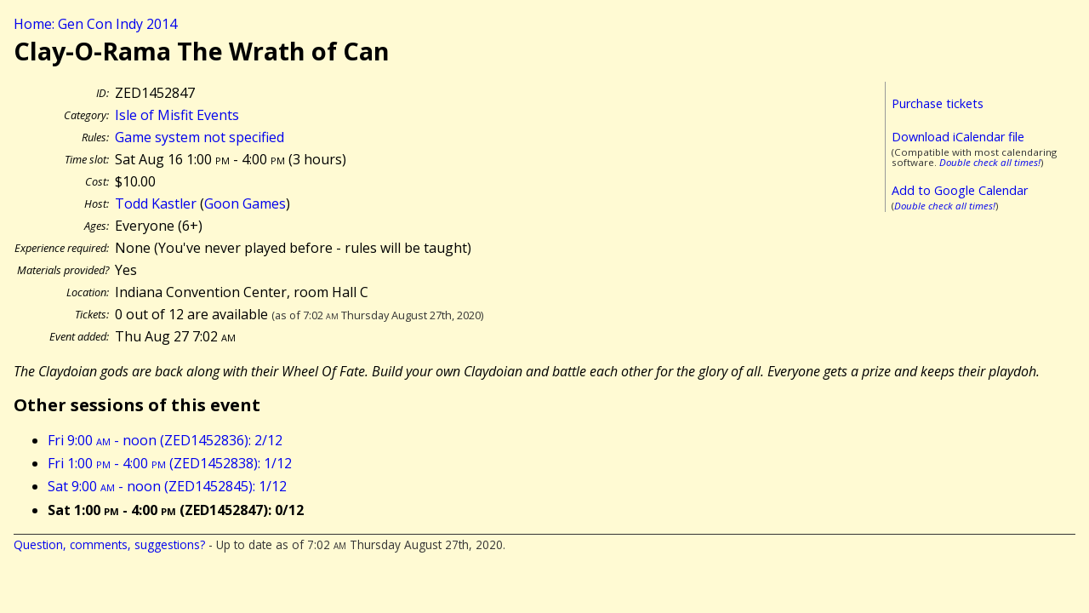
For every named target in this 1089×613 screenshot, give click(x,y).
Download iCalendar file (958, 137)
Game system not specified (199, 137)
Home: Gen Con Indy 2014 (95, 23)
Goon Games (245, 203)
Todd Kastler (156, 203)
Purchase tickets (938, 103)
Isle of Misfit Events (177, 115)
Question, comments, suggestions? (109, 544)
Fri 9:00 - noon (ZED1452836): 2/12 (165, 440)
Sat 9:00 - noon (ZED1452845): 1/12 (167, 486)
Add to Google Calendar (960, 190)
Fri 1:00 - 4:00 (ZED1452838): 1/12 (170, 463)
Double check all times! (990, 162)
